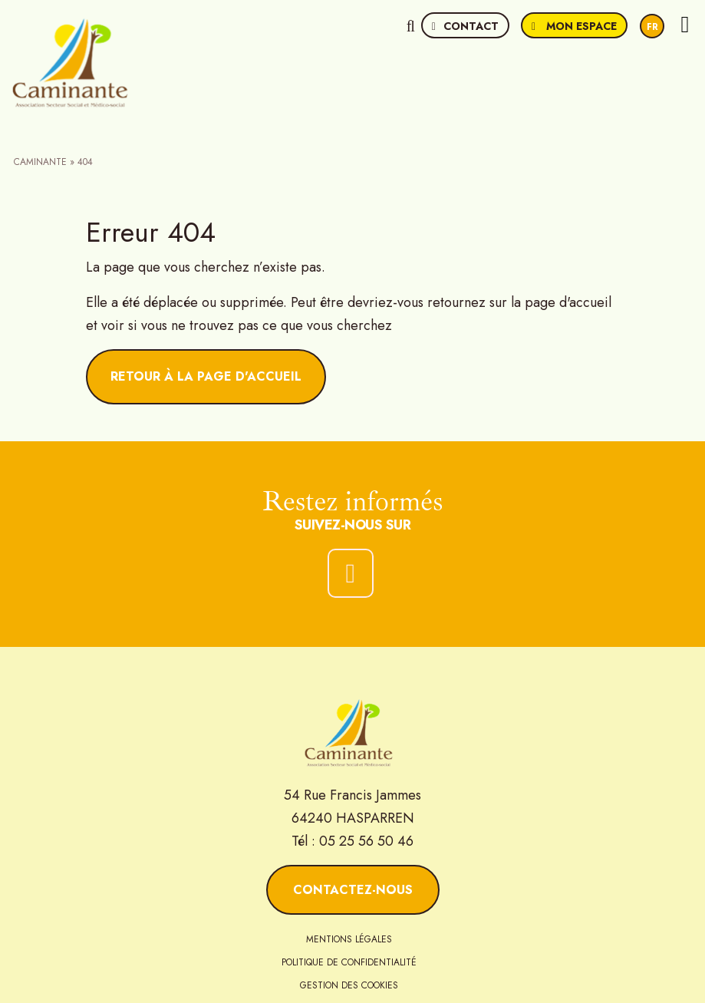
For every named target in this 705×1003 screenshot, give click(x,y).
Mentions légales (349, 939)
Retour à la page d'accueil (205, 376)
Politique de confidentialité (349, 962)
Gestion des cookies (349, 985)
